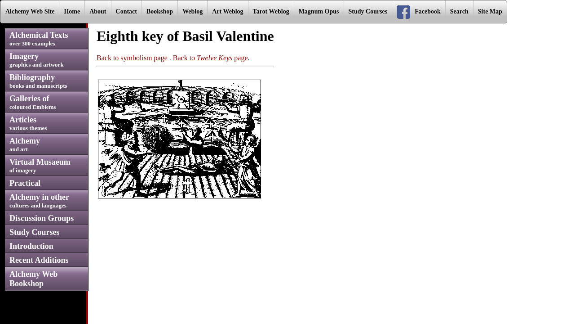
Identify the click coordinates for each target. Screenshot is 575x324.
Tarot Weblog (271, 11)
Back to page (210, 58)
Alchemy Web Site (29, 11)
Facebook (419, 12)
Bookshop (159, 11)
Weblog (192, 11)
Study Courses (368, 11)
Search (459, 11)
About (97, 11)
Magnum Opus (319, 11)
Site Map (490, 11)
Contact (126, 11)
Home (72, 11)
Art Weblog (227, 11)
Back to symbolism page (132, 58)
